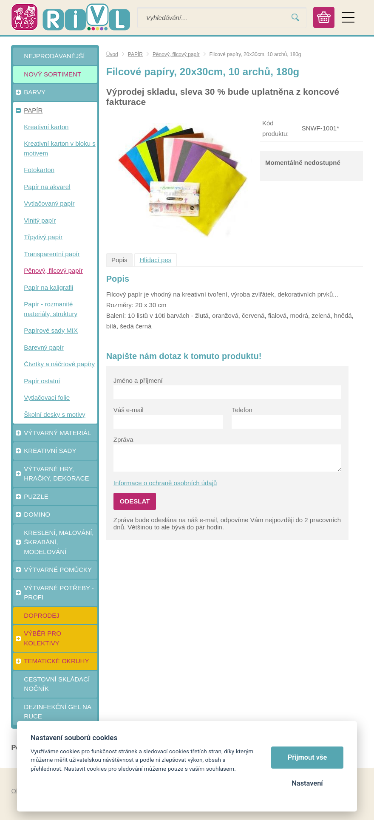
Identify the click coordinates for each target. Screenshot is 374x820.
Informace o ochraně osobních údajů (165, 482)
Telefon (242, 409)
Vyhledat (295, 17)
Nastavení (307, 783)
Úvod (112, 54)
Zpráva (123, 439)
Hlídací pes (155, 259)
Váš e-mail (128, 409)
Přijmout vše (307, 757)
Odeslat (135, 501)
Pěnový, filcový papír (176, 54)
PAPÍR (135, 54)
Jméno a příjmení (138, 380)
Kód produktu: (275, 128)
